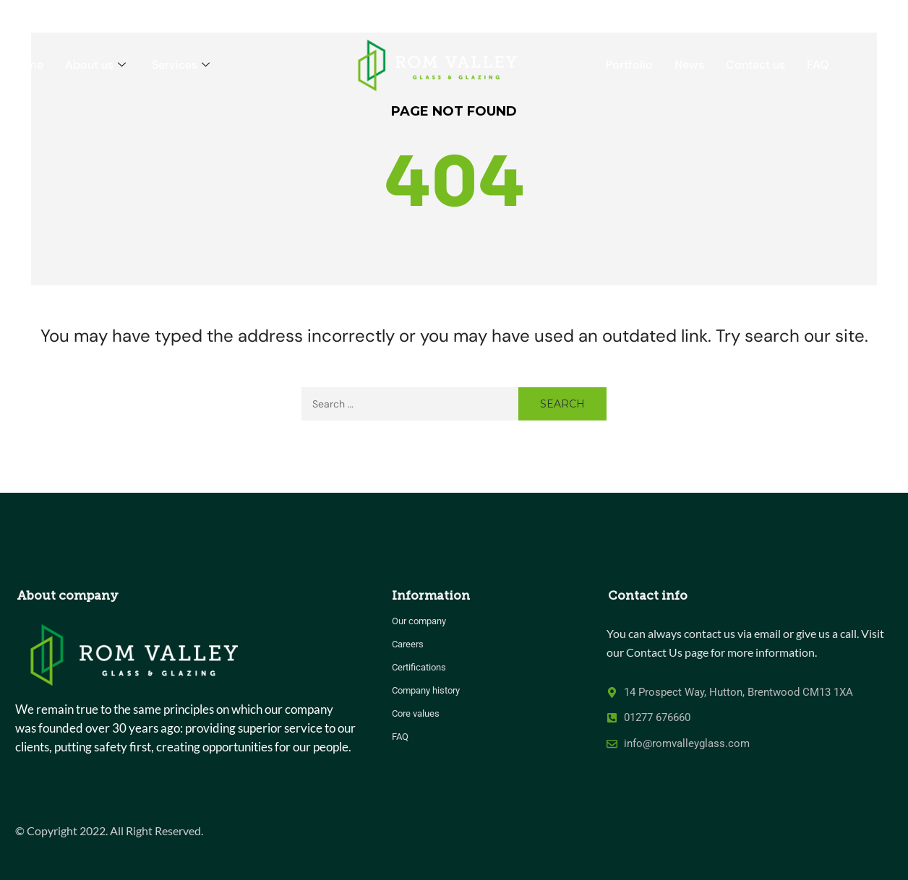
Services (181, 64)
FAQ (817, 64)
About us (95, 64)
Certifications (419, 667)
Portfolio (629, 64)
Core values (416, 713)
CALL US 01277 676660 (833, 14)
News (689, 64)
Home (27, 64)
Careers (408, 644)
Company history (426, 690)
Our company (419, 621)
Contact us (755, 64)
